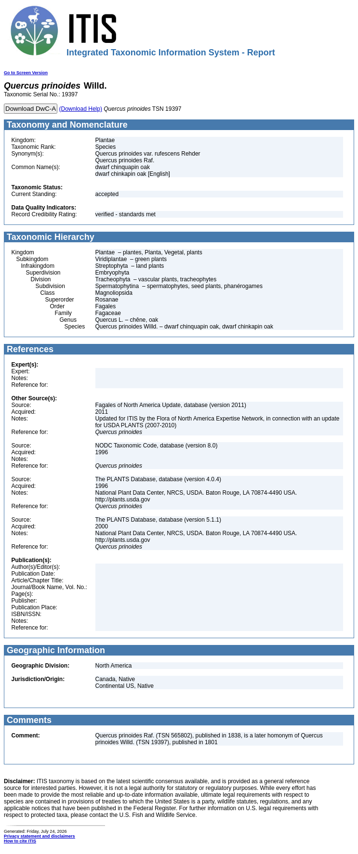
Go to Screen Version (26, 72)
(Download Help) (80, 108)
